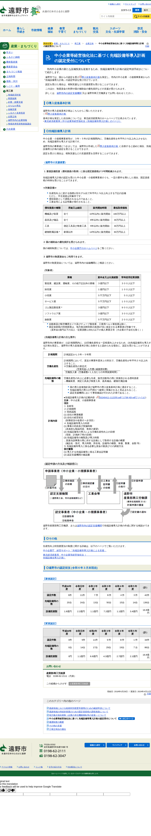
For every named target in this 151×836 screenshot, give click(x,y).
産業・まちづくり (62, 43)
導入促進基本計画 (89, 77)
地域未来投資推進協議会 (19, 124)
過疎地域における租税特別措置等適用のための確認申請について (79, 708)
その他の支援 (55, 725)
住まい (9, 52)
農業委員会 (12, 67)
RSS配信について (74, 767)
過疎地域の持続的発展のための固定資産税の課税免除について (78, 711)
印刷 (147, 694)
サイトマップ (130, 4)
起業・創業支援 (15, 102)
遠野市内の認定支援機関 (69, 93)
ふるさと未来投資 (16, 113)
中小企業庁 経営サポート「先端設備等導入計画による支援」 (74, 550)
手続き (21, 30)
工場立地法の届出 (57, 729)
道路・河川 (12, 81)
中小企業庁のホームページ (83, 248)
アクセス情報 (7, 767)
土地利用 (10, 76)
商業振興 (12, 98)
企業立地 (12, 116)
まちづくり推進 (14, 71)
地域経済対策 (14, 95)
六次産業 (10, 129)
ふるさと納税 (13, 57)
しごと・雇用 (13, 86)
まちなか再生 (14, 105)
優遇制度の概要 (56, 722)
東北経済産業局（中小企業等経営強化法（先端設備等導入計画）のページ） (82, 121)
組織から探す (115, 4)
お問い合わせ (145, 4)
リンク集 (39, 767)
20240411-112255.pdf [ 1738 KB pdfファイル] (121, 397)
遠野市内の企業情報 (17, 120)
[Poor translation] (11, 790)
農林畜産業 (12, 62)
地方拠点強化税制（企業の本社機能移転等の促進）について (77, 715)
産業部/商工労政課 (80, 684)
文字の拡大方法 (55, 767)
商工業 (9, 91)
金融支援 (12, 109)
